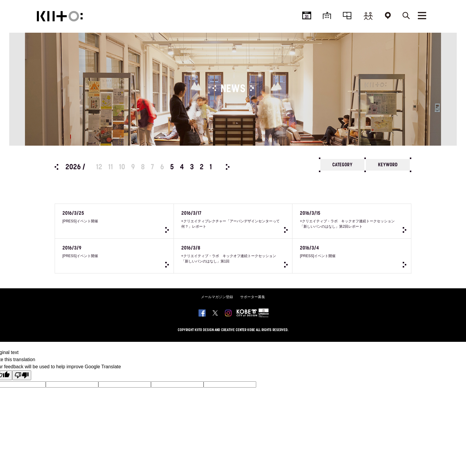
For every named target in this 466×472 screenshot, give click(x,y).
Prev (56, 167)
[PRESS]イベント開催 (106, 218)
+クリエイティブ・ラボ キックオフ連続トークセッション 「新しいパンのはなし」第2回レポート (344, 221)
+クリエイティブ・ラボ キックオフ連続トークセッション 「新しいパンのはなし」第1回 (225, 259)
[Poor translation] (21, 382)
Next (227, 167)
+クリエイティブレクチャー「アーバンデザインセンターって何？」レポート (225, 221)
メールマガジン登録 (217, 304)
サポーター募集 (252, 304)
